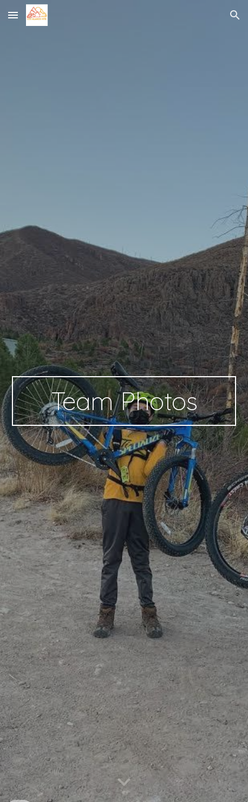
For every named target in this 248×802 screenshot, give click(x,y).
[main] (124, 401)
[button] (13, 15)
